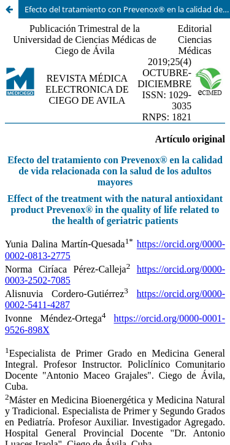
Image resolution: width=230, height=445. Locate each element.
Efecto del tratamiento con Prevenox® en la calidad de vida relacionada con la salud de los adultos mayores (127, 9)
